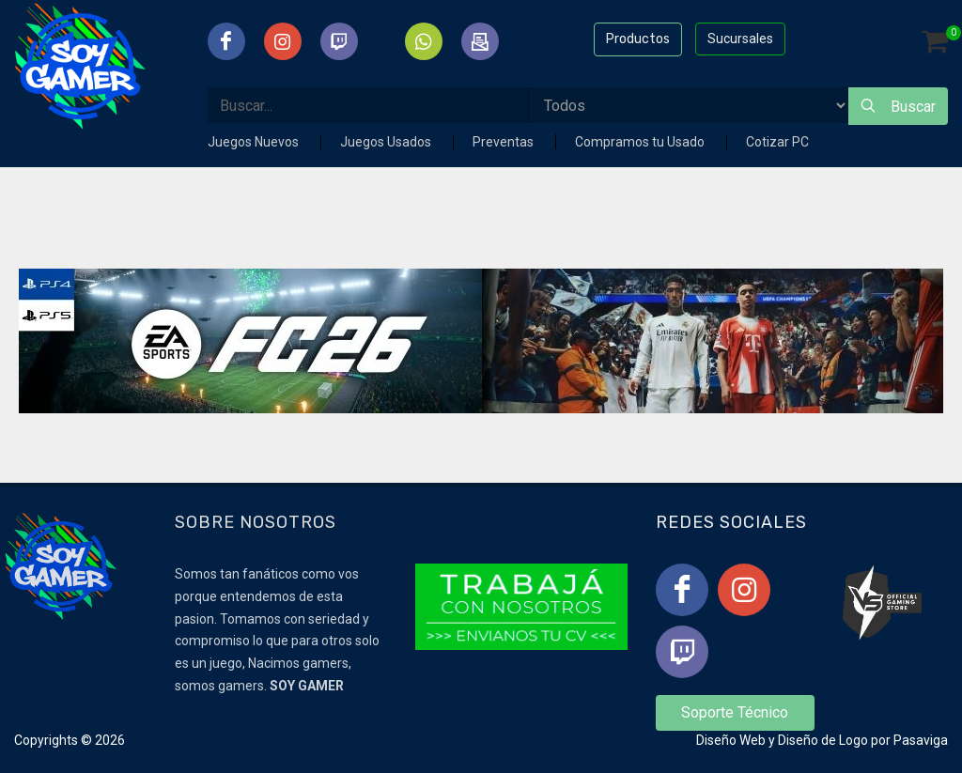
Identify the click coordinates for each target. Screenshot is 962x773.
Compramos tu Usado (641, 141)
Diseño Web (731, 740)
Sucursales (740, 38)
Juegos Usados (387, 141)
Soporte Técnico (734, 712)
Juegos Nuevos (255, 141)
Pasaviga (920, 740)
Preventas (504, 141)
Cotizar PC (777, 141)
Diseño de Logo (823, 740)
